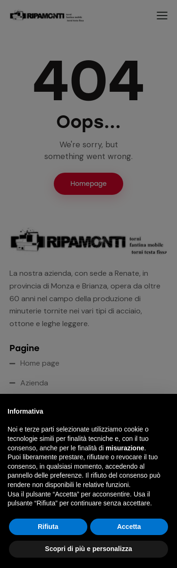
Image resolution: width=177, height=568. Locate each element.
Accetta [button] (129, 526)
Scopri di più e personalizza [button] (88, 548)
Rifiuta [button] (48, 526)
